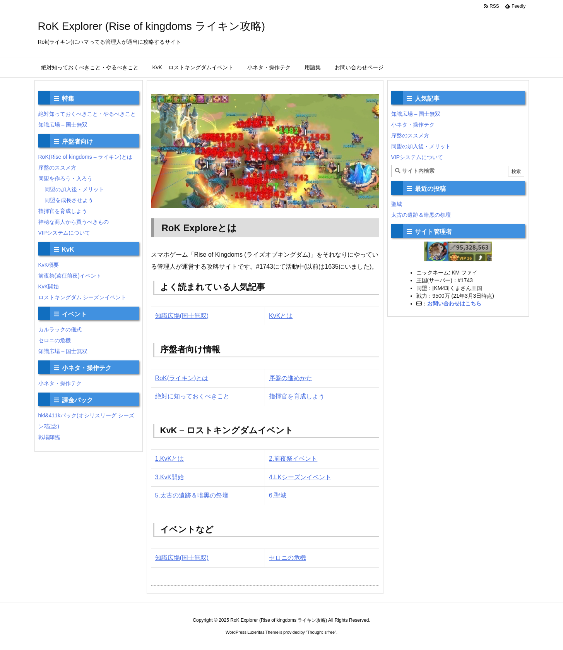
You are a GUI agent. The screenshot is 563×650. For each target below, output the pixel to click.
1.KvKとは (169, 458)
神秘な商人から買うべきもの (73, 222)
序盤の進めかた (290, 378)
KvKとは (281, 315)
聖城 (396, 204)
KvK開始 (48, 286)
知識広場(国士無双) (182, 315)
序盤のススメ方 (57, 168)
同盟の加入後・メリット (74, 189)
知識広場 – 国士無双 (63, 125)
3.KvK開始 (169, 477)
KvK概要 (48, 265)
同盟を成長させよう (68, 200)
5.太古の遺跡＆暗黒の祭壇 (191, 495)
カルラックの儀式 (60, 329)
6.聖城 (277, 495)
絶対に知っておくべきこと (192, 396)
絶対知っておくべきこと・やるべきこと (87, 114)
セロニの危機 (287, 557)
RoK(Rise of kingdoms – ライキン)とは (85, 157)
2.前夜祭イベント (293, 458)
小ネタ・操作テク (60, 383)
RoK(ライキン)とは (182, 378)
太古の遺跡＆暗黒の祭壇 (421, 215)
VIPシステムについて (64, 233)
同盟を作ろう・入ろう (65, 178)
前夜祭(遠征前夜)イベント (69, 276)
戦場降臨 (49, 437)
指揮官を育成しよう (297, 396)
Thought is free (321, 632)
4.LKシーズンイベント (300, 477)
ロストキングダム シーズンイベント (82, 297)
